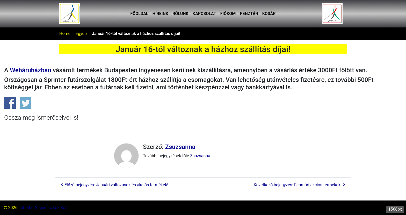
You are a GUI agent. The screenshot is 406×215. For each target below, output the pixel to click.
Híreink (160, 13)
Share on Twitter (25, 103)
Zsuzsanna (180, 146)
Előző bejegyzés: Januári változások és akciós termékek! (113, 184)
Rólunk (180, 13)
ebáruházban (30, 70)
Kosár (269, 13)
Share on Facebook (10, 103)
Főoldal (139, 13)
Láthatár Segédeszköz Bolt (43, 207)
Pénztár (249, 13)
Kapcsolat (204, 13)
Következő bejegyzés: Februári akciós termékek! (300, 184)
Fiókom (228, 13)
